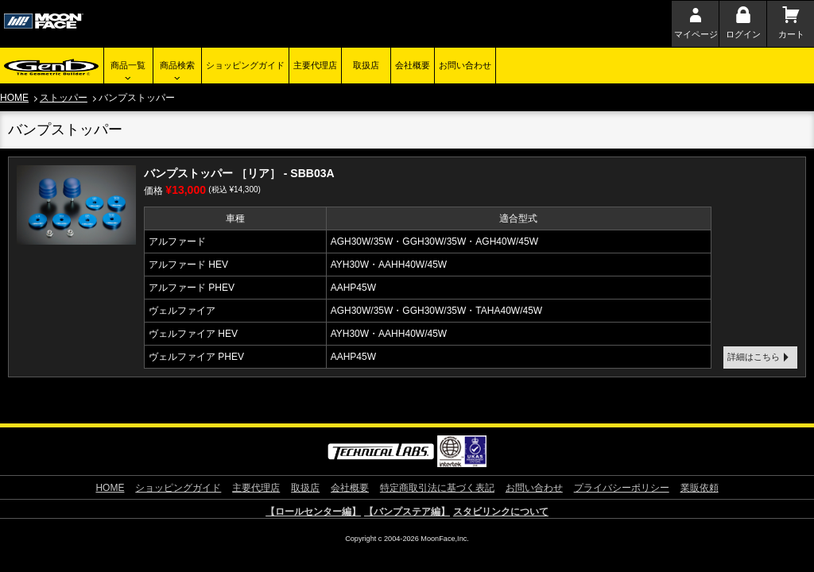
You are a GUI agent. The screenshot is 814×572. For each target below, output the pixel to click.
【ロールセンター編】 (313, 511)
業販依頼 (699, 487)
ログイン (743, 34)
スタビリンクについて (500, 511)
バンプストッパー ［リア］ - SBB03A (239, 173)
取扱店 (366, 65)
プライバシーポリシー (621, 487)
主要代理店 (315, 65)
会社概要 (412, 65)
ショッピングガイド (245, 65)
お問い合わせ (465, 65)
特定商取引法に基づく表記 (437, 487)
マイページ (696, 34)
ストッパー (63, 97)
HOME (14, 97)
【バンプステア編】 (407, 511)
